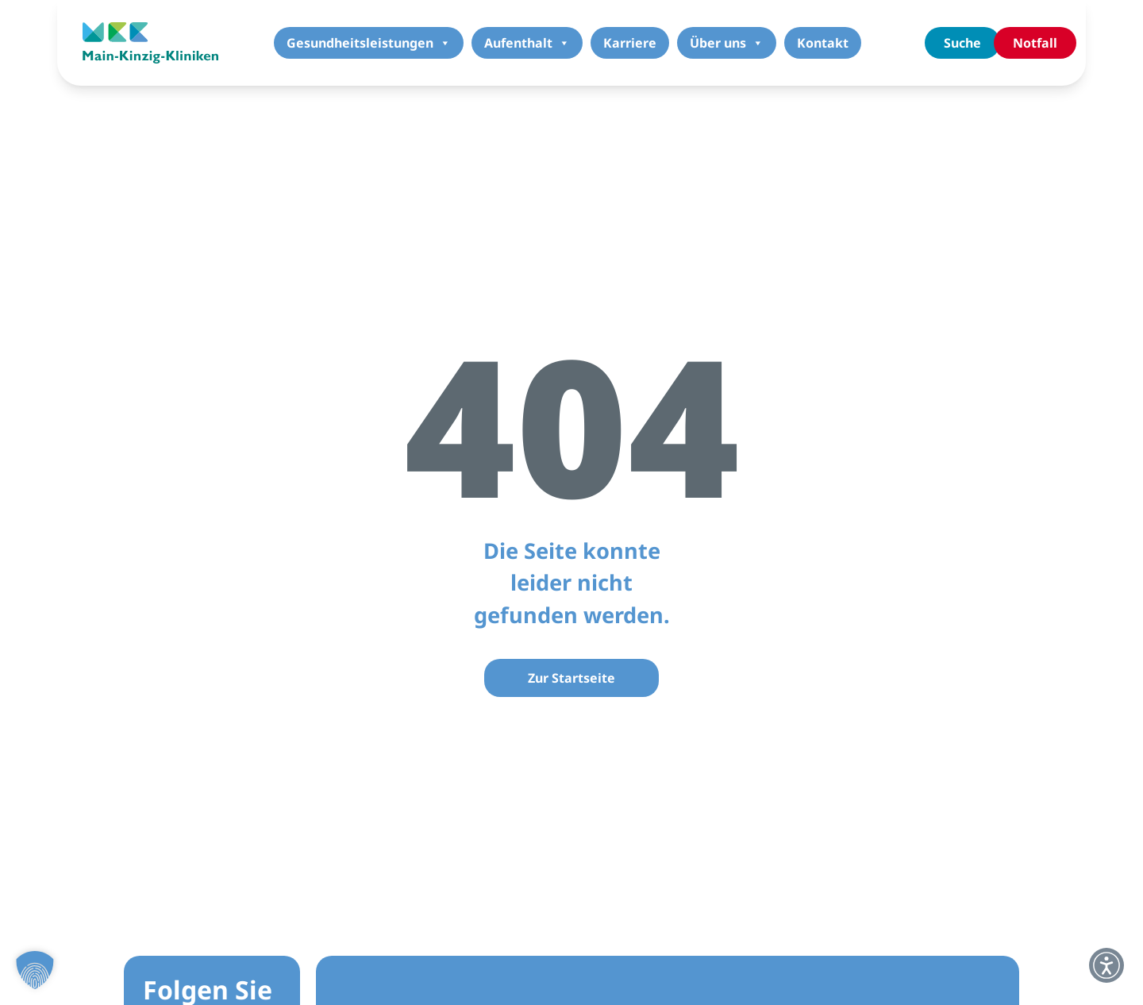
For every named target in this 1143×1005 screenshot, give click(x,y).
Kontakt (823, 43)
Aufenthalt (527, 43)
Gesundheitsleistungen (369, 43)
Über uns (727, 43)
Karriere (629, 43)
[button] (35, 970)
